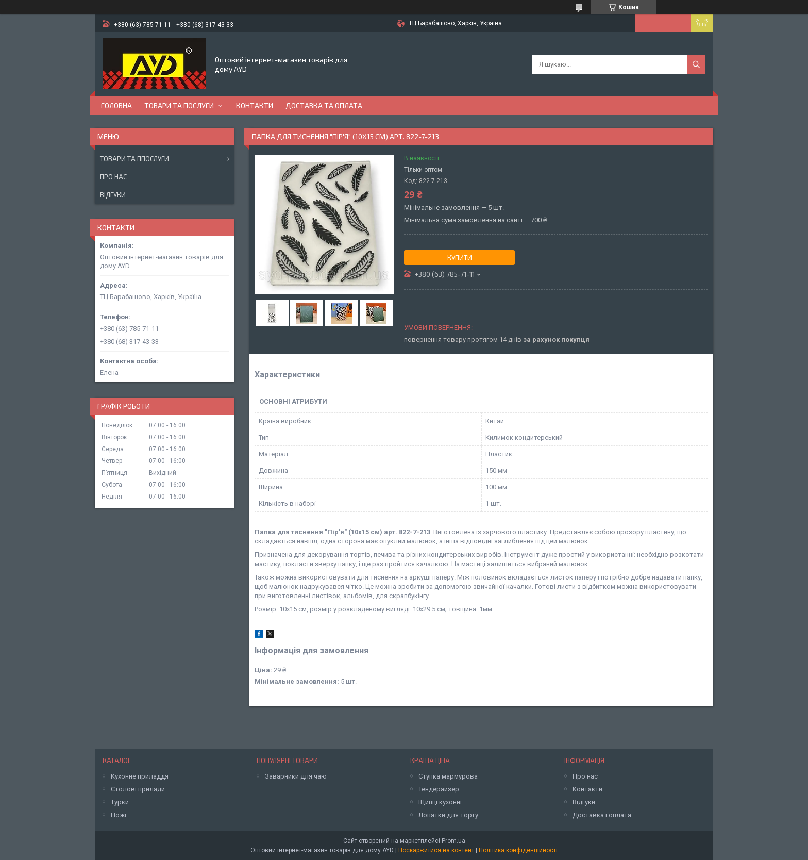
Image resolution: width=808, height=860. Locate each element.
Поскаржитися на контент (436, 850)
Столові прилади (138, 789)
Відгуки (113, 195)
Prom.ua (453, 841)
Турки (120, 802)
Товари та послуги (179, 105)
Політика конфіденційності (518, 850)
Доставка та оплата (323, 105)
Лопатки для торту (448, 815)
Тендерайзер (438, 789)
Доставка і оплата (602, 815)
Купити (459, 258)
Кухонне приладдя (140, 776)
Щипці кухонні (440, 802)
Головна (116, 105)
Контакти (254, 105)
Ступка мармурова (448, 776)
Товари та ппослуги (134, 159)
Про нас (113, 177)
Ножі (118, 815)
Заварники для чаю (296, 776)
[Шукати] (696, 64)
